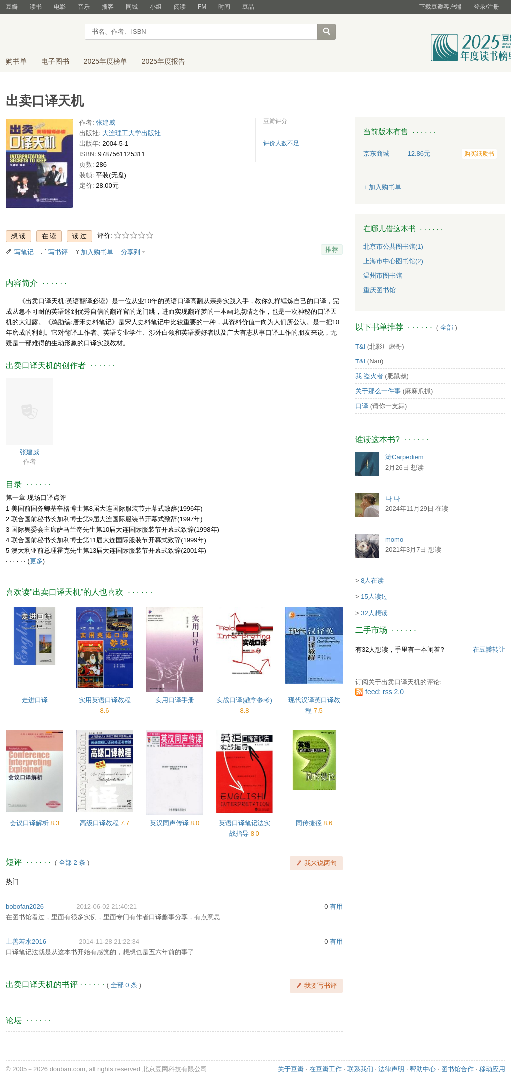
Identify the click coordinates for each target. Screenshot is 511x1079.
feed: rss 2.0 (384, 692)
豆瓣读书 (42, 33)
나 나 (392, 498)
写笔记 (24, 252)
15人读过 (374, 596)
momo (394, 539)
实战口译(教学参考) (244, 700)
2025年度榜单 (105, 61)
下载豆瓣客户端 (440, 6)
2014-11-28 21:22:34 (109, 941)
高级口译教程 (100, 823)
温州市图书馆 (382, 275)
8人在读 (372, 580)
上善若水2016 (26, 941)
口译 (361, 406)
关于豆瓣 (291, 1069)
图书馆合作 (457, 1069)
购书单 (16, 61)
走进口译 (35, 700)
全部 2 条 (72, 862)
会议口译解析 (30, 823)
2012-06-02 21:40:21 (106, 906)
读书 (36, 6)
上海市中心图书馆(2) (393, 261)
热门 (12, 881)
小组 (156, 6)
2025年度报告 (163, 61)
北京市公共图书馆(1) (393, 246)
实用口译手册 (174, 700)
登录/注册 (486, 6)
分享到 (130, 252)
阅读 (180, 6)
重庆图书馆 (379, 290)
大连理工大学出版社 (131, 133)
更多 (36, 561)
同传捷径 (310, 823)
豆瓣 (12, 6)
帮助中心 (423, 1069)
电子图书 (55, 61)
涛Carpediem (404, 457)
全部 (446, 327)
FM (202, 6)
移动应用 (492, 1069)
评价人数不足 (281, 143)
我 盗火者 (369, 376)
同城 (132, 6)
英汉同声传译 (170, 823)
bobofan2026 (25, 906)
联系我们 (360, 1069)
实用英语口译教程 (105, 700)
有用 (336, 906)
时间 (224, 6)
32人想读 (374, 613)
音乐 (84, 6)
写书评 (58, 252)
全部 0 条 (124, 985)
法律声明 (391, 1069)
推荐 (331, 249)
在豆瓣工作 (325, 1069)
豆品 (248, 6)
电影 (60, 6)
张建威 (105, 122)
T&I (360, 346)
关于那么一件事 (378, 391)
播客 (108, 6)
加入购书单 (97, 252)
